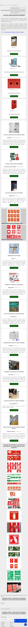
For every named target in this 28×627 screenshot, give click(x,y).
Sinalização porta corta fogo (15, 8)
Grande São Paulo (5, 619)
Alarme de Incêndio (20, 32)
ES (11, 603)
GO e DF (8, 605)
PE (25, 603)
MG (9, 603)
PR (17, 603)
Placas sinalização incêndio (15, 12)
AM (11, 605)
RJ (6, 603)
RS (22, 603)
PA (14, 605)
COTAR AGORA (14, 75)
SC (19, 603)
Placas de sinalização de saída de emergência (18, 10)
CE (4, 605)
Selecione (2, 603)
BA (1, 605)
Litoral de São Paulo (12, 619)
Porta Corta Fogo (8, 32)
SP (14, 603)
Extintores (14, 32)
